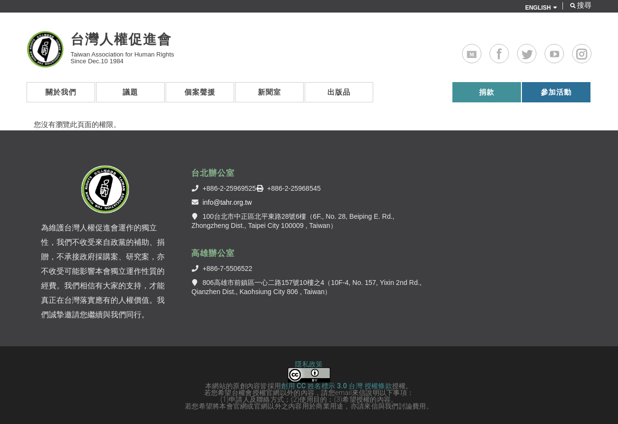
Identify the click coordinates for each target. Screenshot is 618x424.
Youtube (563, 50)
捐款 (486, 92)
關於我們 (60, 92)
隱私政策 (309, 364)
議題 (130, 92)
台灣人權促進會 (121, 39)
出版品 (339, 92)
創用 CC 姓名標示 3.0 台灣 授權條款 (336, 386)
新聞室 (269, 92)
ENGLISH (538, 7)
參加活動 (556, 92)
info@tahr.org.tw (227, 202)
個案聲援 (199, 92)
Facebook (508, 50)
